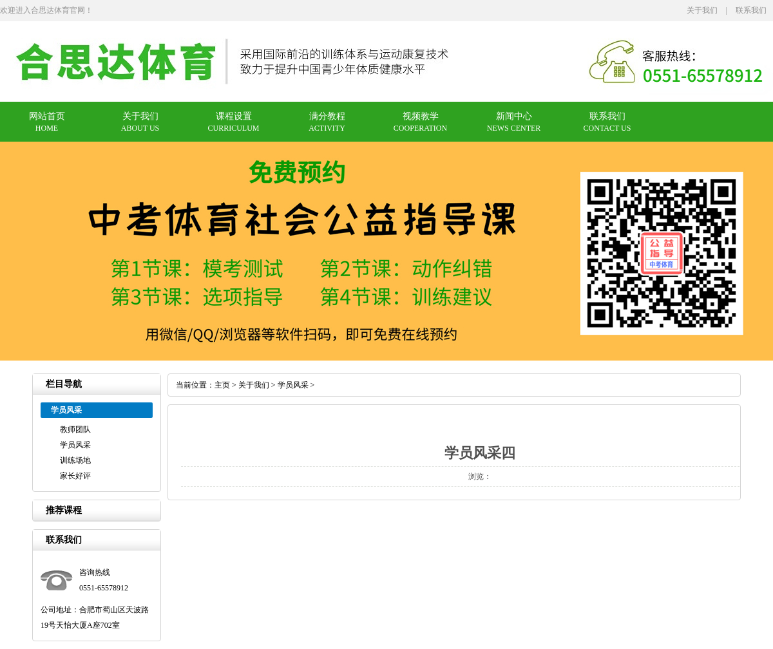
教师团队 (75, 429)
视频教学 (421, 116)
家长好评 (75, 475)
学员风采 (75, 444)
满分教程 (327, 116)
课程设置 (234, 116)
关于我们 (702, 10)
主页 (222, 385)
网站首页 (47, 116)
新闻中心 (514, 116)
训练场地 (75, 460)
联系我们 (751, 10)
